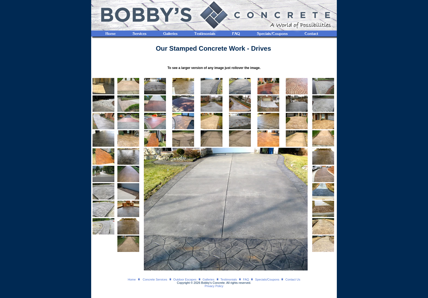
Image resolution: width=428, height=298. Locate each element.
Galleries (208, 279)
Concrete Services (155, 279)
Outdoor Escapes (185, 279)
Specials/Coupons (267, 279)
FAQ (246, 279)
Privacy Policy (214, 286)
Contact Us (293, 279)
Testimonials (229, 279)
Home (132, 279)
